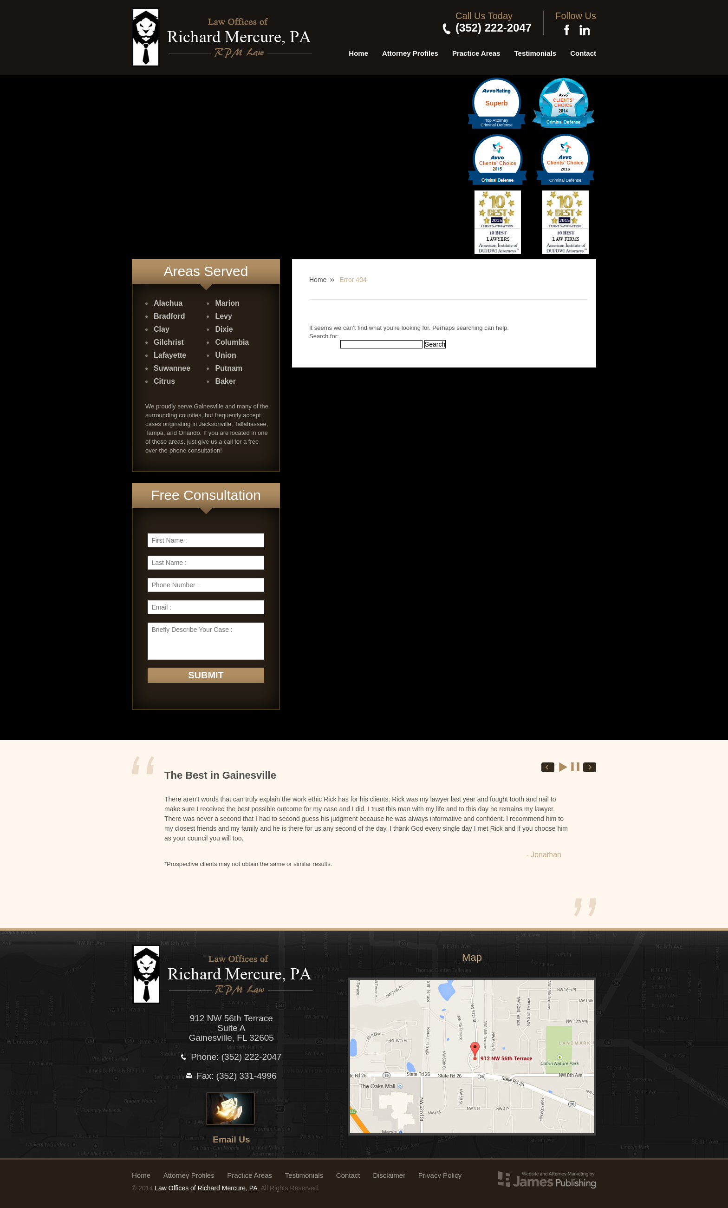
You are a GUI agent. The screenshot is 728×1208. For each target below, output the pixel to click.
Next (589, 767)
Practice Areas (476, 53)
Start (563, 767)
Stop (575, 767)
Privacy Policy (440, 1175)
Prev (547, 767)
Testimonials (535, 53)
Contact (583, 53)
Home (358, 53)
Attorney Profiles (410, 53)
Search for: (324, 336)
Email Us (231, 1139)
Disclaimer (389, 1175)
